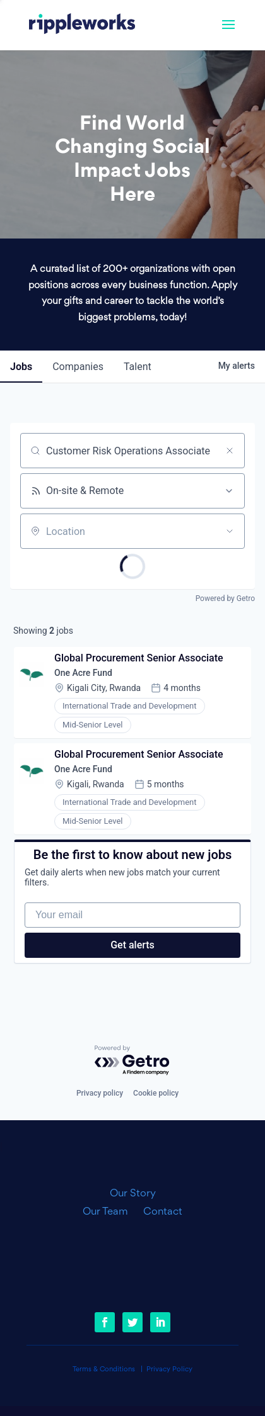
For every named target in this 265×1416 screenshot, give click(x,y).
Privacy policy (99, 1093)
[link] (82, 25)
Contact (162, 1212)
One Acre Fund (83, 673)
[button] (228, 32)
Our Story (133, 1194)
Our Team (110, 1212)
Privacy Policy (169, 1369)
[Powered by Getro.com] (132, 1060)
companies (77, 367)
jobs (21, 367)
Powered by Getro (225, 598)
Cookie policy (156, 1093)
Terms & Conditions (104, 1369)
